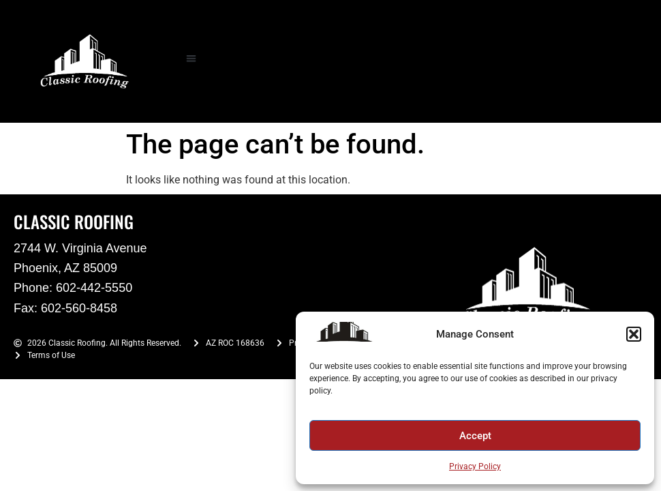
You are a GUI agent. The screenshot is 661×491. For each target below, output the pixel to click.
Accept (475, 436)
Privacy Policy (475, 466)
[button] (634, 334)
